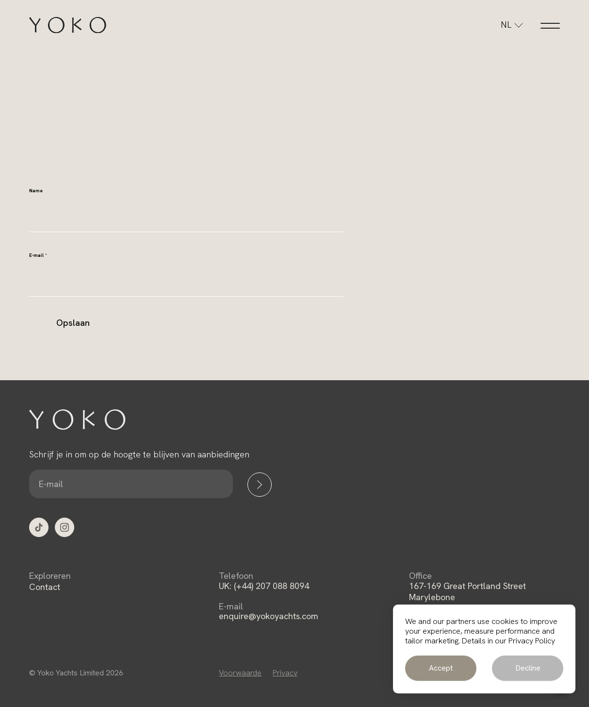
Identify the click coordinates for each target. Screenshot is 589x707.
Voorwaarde (240, 673)
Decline (527, 668)
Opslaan (73, 322)
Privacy (285, 673)
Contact (44, 586)
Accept (441, 668)
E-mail (38, 255)
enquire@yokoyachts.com (268, 616)
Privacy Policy (531, 641)
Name (36, 190)
